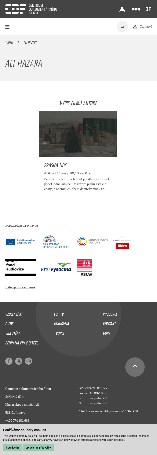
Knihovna (61, 323)
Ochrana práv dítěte (21, 342)
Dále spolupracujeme (20, 287)
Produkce (110, 313)
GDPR (106, 332)
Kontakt (109, 323)
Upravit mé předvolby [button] (38, 447)
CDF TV (59, 313)
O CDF (9, 323)
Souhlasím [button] (12, 447)
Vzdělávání (13, 313)
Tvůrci (9, 42)
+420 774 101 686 (17, 420)
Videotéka (13, 332)
